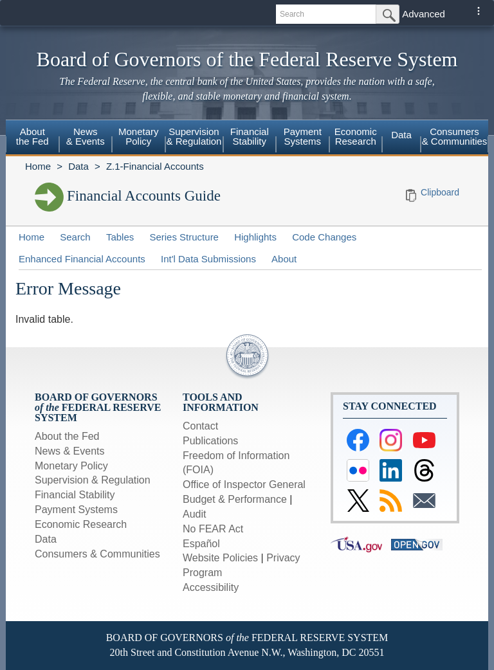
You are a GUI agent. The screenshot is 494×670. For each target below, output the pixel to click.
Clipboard (440, 192)
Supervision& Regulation (194, 136)
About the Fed (67, 436)
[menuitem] (32, 138)
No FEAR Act (213, 528)
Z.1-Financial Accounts (155, 166)
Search (75, 236)
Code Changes (324, 236)
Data (401, 134)
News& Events (85, 136)
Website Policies (220, 557)
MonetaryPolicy (138, 136)
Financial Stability (75, 494)
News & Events (69, 451)
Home (38, 166)
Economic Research (81, 524)
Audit (194, 514)
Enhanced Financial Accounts (82, 258)
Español (201, 543)
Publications (210, 440)
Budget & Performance (235, 499)
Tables (120, 236)
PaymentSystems (303, 136)
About (284, 258)
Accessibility (211, 587)
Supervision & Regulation (93, 480)
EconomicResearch (355, 136)
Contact (200, 426)
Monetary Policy (71, 465)
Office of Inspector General (244, 484)
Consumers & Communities (455, 136)
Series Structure (184, 236)
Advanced (423, 13)
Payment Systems (76, 509)
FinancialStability (249, 136)
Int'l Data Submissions (208, 258)
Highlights (255, 236)
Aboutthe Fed (32, 136)
